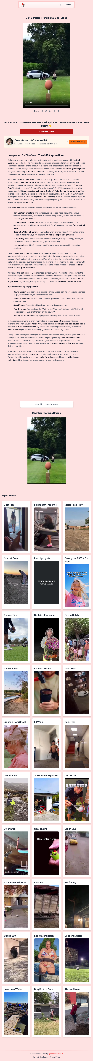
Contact (68, 5)
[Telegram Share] (58, 111)
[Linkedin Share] (50, 111)
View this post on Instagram (46, 404)
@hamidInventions (56, 1054)
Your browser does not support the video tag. (46, 65)
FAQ (59, 5)
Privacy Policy (55, 1057)
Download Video (46, 132)
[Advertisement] (46, 380)
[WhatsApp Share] (41, 111)
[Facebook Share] (54, 111)
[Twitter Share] (46, 111)
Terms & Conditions (40, 1057)
